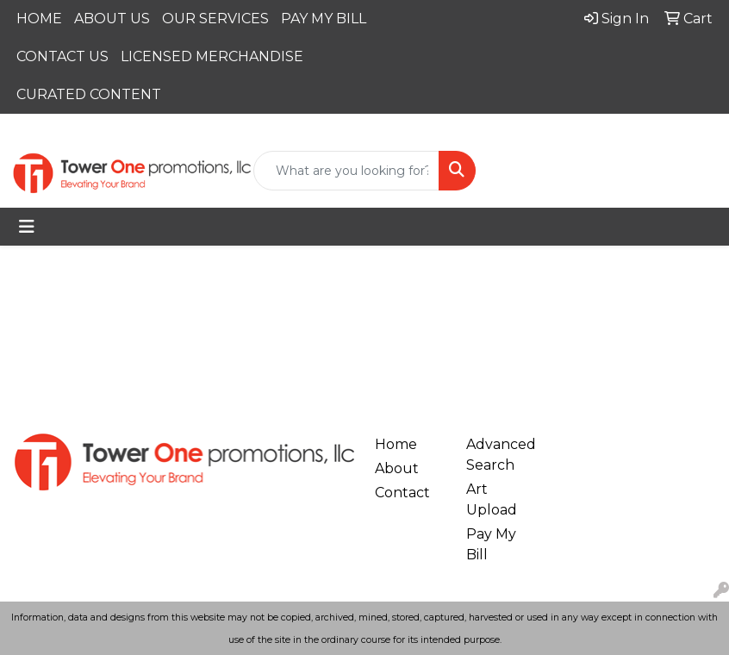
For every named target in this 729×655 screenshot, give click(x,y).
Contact (402, 492)
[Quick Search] (346, 170)
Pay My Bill (491, 544)
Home (396, 444)
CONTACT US (62, 56)
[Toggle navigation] (27, 227)
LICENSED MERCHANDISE (212, 56)
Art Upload (491, 499)
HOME (39, 18)
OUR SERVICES (215, 18)
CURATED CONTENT (88, 94)
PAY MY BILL (323, 18)
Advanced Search (501, 454)
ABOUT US (112, 18)
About (397, 468)
